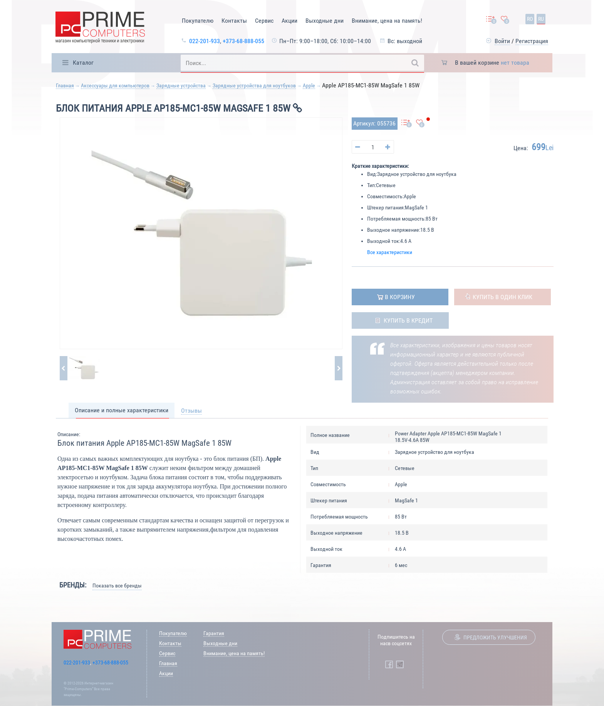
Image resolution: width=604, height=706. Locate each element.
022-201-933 (204, 41)
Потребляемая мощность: (396, 219)
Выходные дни (324, 20)
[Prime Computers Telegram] (400, 664)
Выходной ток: (383, 241)
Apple (309, 85)
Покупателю (197, 20)
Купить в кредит (408, 320)
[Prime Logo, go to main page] (100, 29)
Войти (502, 41)
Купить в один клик (502, 297)
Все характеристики (389, 252)
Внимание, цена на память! (387, 20)
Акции (289, 20)
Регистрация (531, 41)
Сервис (264, 20)
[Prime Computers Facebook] (389, 664)
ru (541, 19)
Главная (65, 85)
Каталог (83, 62)
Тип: (371, 185)
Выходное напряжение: (393, 230)
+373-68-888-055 (243, 41)
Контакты (234, 20)
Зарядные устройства (181, 85)
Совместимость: (385, 196)
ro (530, 19)
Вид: (372, 174)
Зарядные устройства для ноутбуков (254, 85)
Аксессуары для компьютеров (115, 85)
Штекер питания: (386, 207)
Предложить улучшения (495, 637)
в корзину (400, 297)
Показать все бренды (117, 585)
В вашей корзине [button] (492, 62)
